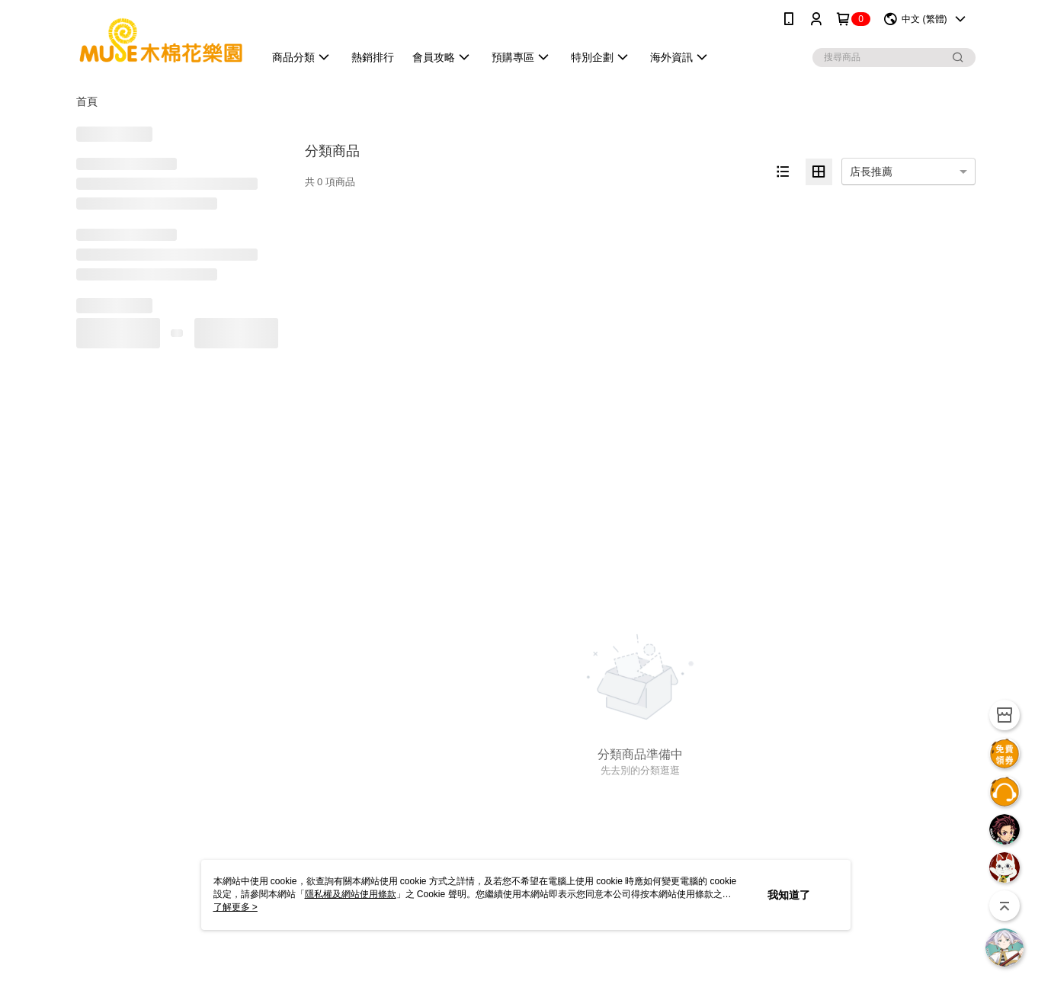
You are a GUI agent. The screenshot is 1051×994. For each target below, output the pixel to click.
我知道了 (788, 895)
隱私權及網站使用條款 (350, 894)
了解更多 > (235, 907)
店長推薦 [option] (871, 171)
